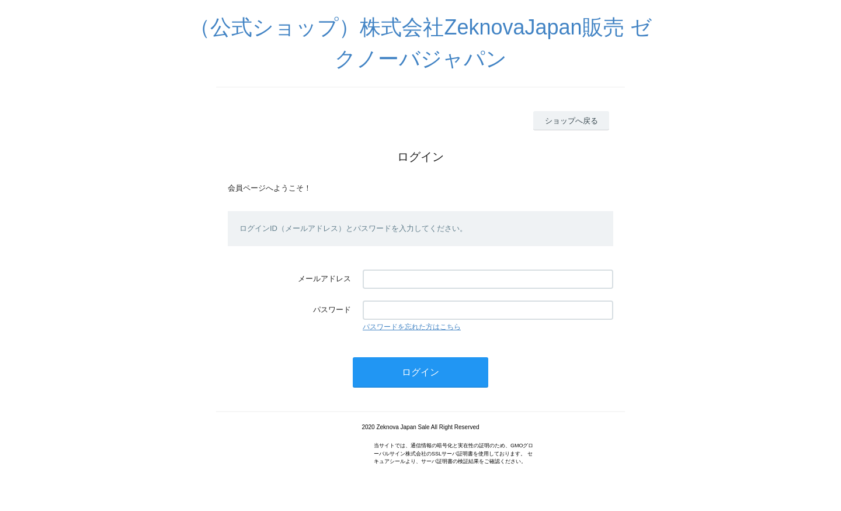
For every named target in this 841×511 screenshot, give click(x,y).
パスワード (332, 309)
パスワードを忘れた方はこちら (412, 327)
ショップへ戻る (571, 120)
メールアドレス (324, 278)
